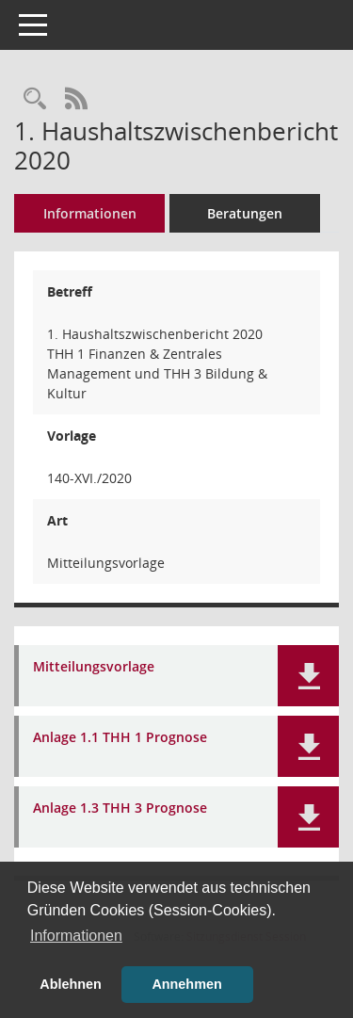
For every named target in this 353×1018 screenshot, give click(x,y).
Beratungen (244, 213)
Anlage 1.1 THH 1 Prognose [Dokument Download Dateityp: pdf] (120, 738)
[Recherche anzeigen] (35, 99)
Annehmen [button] (186, 984)
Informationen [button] (76, 936)
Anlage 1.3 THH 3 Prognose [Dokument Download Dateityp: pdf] (120, 808)
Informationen (89, 213)
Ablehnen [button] (71, 984)
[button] (308, 675)
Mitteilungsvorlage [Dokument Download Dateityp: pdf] (93, 667)
